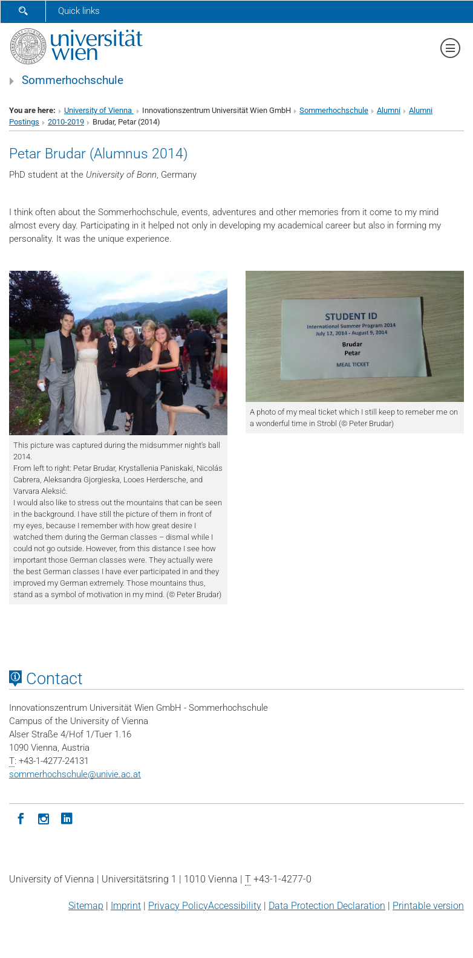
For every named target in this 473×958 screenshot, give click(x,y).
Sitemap (85, 905)
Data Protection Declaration (327, 905)
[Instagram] (43, 817)
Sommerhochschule (72, 80)
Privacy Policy (178, 905)
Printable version (428, 905)
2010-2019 (66, 121)
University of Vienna (99, 110)
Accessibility (234, 905)
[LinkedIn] (66, 817)
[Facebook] (20, 817)
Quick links (79, 10)
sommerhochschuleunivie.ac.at (75, 774)
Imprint (126, 905)
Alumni (388, 110)
